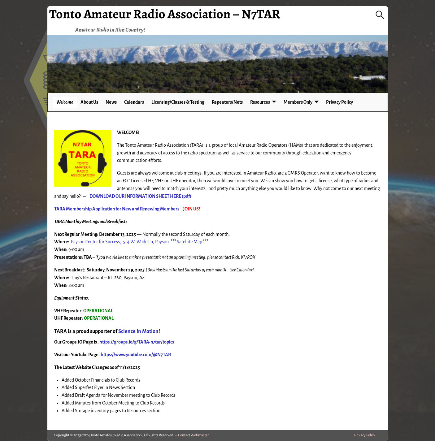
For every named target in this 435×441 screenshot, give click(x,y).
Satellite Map (189, 241)
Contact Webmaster (193, 435)
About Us (89, 102)
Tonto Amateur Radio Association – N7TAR (164, 14)
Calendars (134, 102)
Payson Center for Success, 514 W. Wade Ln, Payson (120, 241)
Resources (260, 102)
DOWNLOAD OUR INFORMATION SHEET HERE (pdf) (140, 196)
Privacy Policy (339, 102)
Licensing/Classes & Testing (177, 102)
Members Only (298, 102)
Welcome (64, 102)
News (111, 102)
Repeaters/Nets (227, 102)
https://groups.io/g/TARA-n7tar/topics (136, 341)
